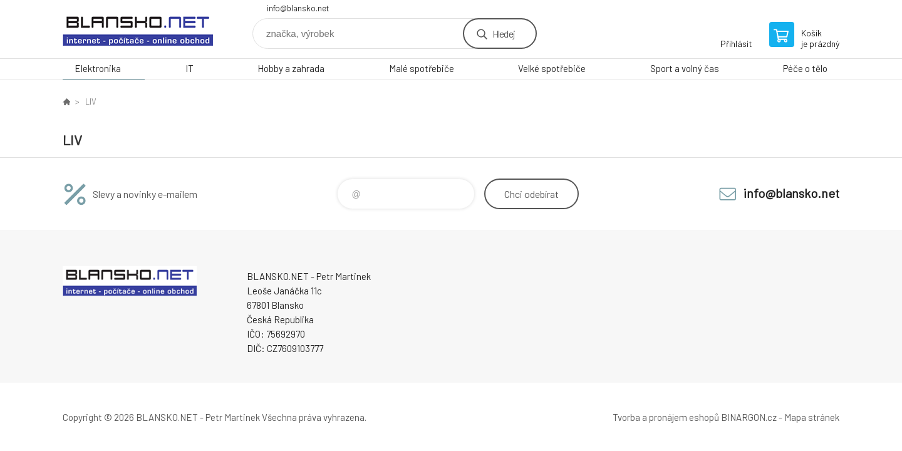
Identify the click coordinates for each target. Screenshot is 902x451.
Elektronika (98, 68)
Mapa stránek (811, 417)
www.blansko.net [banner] (138, 29)
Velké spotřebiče (552, 68)
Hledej (503, 33)
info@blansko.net (298, 8)
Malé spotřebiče (421, 68)
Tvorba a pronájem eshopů (666, 417)
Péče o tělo (805, 68)
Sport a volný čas (684, 68)
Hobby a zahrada (290, 68)
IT (189, 68)
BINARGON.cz (749, 417)
